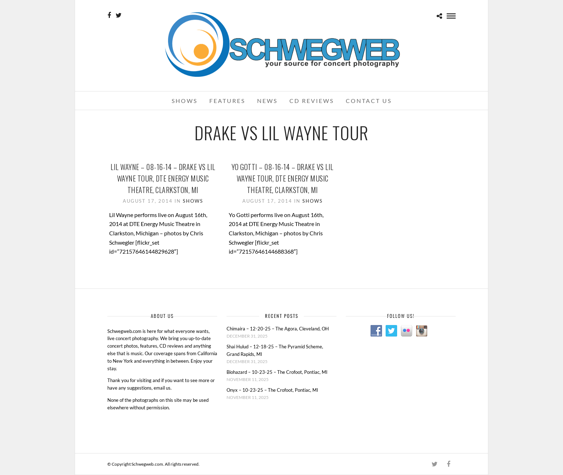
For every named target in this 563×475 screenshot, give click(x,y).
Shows (184, 100)
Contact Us (369, 100)
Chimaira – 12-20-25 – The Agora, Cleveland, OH (278, 328)
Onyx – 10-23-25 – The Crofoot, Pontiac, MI (272, 390)
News (267, 100)
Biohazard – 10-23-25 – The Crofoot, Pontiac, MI (277, 372)
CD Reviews (311, 100)
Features (227, 100)
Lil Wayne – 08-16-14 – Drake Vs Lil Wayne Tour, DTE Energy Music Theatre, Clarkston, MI (163, 178)
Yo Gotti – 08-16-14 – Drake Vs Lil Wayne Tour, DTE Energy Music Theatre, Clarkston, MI (283, 178)
